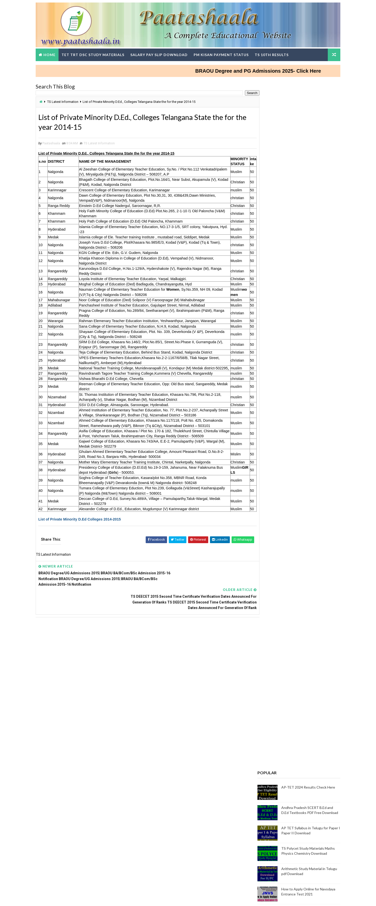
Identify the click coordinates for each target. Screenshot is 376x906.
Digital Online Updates (125, 897)
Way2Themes (71, 897)
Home (57, 51)
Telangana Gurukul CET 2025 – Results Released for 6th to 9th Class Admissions (303, 356)
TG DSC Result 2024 (265, 754)
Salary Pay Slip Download (167, 51)
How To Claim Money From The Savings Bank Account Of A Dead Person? (300, 313)
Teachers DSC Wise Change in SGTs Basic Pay (286, 600)
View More (326, 673)
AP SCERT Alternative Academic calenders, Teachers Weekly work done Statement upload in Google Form (288, 829)
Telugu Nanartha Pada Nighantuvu (277, 441)
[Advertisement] (142, 692)
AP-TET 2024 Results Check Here (300, 165)
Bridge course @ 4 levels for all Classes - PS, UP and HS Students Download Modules (300, 334)
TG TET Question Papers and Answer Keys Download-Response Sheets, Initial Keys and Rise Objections (288, 730)
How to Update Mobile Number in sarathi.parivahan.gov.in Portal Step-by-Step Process (284, 417)
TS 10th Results (280, 51)
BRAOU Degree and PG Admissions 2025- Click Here (278, 67)
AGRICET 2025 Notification (271, 447)
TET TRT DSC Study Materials (101, 51)
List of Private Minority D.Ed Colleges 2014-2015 (87, 569)
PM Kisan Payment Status (229, 51)
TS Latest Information (70, 99)
